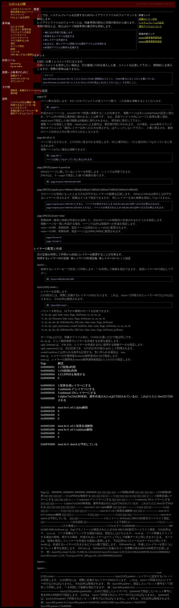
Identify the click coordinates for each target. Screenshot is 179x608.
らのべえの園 (17, 3)
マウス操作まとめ (20, 40)
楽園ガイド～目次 (148, 19)
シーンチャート (18, 35)
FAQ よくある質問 (20, 17)
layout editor (16, 66)
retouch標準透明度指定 (150, 37)
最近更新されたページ (22, 12)
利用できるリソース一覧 (23, 105)
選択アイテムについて (22, 113)
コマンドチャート (20, 37)
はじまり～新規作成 (21, 29)
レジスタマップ (18, 108)
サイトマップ (17, 14)
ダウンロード (17, 81)
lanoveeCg (16, 63)
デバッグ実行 (17, 46)
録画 (13, 49)
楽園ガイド (16, 75)
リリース (15, 51)
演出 (13, 43)
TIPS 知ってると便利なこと (25, 54)
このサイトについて (21, 9)
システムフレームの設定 (151, 22)
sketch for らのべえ (20, 78)
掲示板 (14, 93)
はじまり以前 (17, 26)
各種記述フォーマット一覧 (24, 110)
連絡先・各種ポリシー (22, 90)
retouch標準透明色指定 (150, 41)
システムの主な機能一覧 (23, 102)
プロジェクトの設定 (21, 32)
